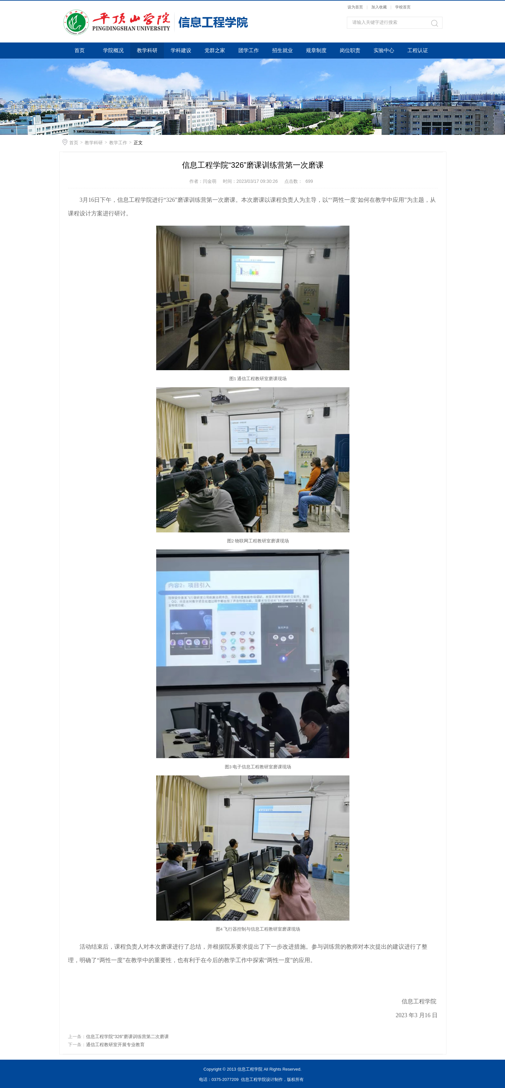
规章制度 (316, 50)
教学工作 (118, 142)
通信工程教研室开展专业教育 (115, 1044)
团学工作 (248, 50)
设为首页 (355, 7)
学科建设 (181, 50)
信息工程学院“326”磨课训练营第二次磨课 (127, 1036)
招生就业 (282, 50)
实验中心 (384, 50)
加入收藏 (379, 7)
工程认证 (417, 50)
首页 (79, 50)
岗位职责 (350, 50)
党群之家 (215, 50)
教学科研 (147, 50)
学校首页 (403, 7)
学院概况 (113, 50)
